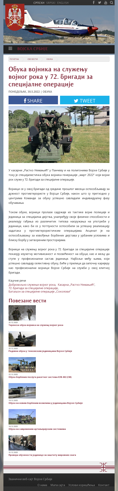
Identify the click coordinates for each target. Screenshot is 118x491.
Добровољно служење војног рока (32, 285)
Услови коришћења (81, 485)
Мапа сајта (57, 485)
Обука (49, 59)
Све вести (32, 59)
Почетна (14, 59)
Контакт (103, 485)
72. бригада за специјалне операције (33, 288)
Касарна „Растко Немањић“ (76, 285)
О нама (42, 485)
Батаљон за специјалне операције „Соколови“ (40, 291)
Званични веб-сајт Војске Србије (30, 479)
